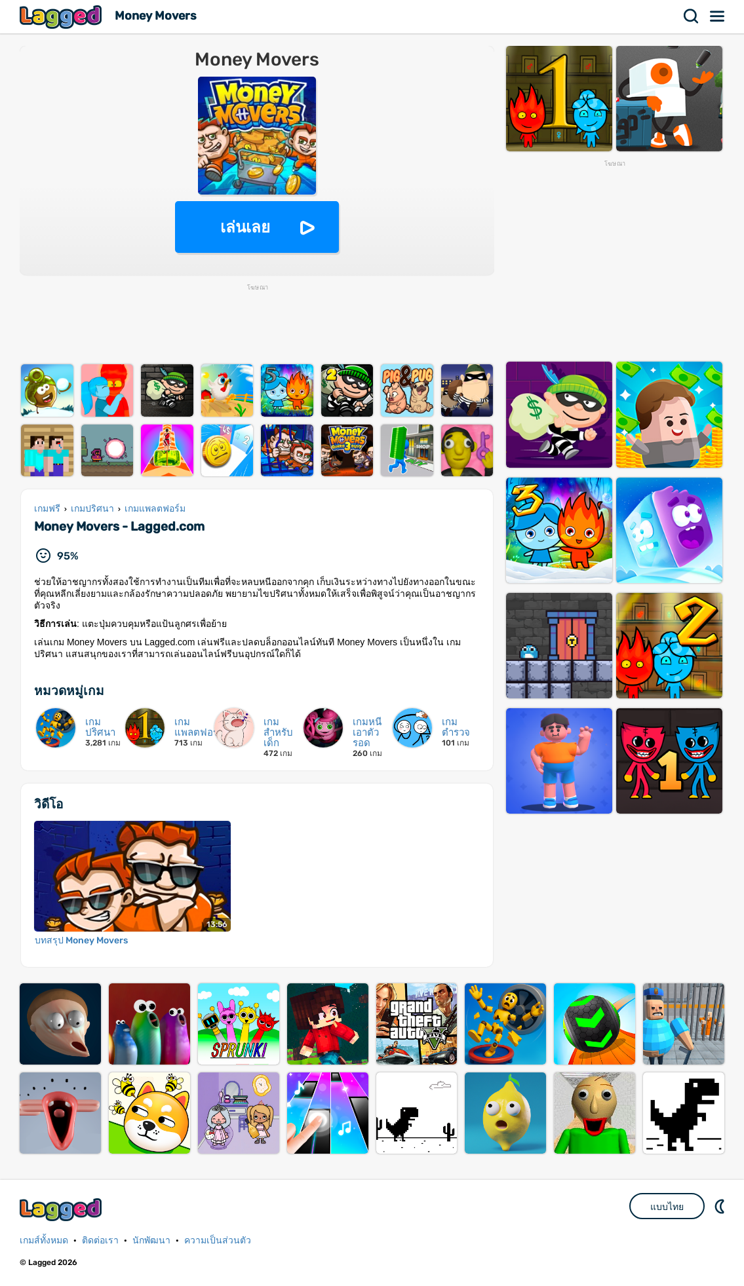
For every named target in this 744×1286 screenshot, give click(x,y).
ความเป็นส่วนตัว (217, 1240)
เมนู (718, 16)
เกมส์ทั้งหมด (44, 1240)
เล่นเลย (245, 227)
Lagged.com (62, 1209)
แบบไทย (667, 1206)
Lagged (62, 16)
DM (721, 1206)
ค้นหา (691, 16)
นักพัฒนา (151, 1240)
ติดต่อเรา (100, 1240)
